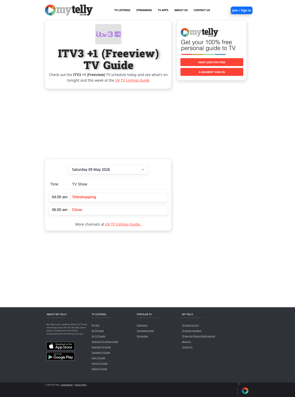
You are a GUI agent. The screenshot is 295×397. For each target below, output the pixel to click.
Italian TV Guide (99, 368)
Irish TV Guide (98, 357)
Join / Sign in (241, 10)
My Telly (95, 325)
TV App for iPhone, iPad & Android (198, 336)
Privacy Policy (81, 384)
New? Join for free (211, 62)
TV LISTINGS (122, 10)
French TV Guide (99, 363)
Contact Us (187, 347)
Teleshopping (84, 197)
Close (77, 210)
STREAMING (144, 10)
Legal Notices (67, 384)
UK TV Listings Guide (132, 80)
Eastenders (142, 325)
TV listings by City (190, 325)
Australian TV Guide (101, 347)
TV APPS (163, 10)
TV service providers (191, 330)
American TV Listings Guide (105, 341)
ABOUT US (181, 10)
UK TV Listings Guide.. (123, 224)
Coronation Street (145, 330)
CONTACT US (202, 10)
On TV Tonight (98, 336)
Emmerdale (142, 336)
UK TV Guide (98, 330)
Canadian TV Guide (101, 352)
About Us (186, 341)
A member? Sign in (212, 72)
